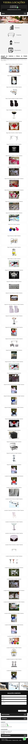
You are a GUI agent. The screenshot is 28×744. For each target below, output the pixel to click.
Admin (20, 740)
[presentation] (8, 707)
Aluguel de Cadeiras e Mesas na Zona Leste (10, 59)
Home (2, 59)
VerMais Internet (8, 740)
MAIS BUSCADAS (6, 735)
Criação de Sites (15, 740)
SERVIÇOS (4, 718)
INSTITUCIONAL (6, 714)
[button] (2, 19)
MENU (3, 13)
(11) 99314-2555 (13, 7)
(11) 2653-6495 (13, 6)
